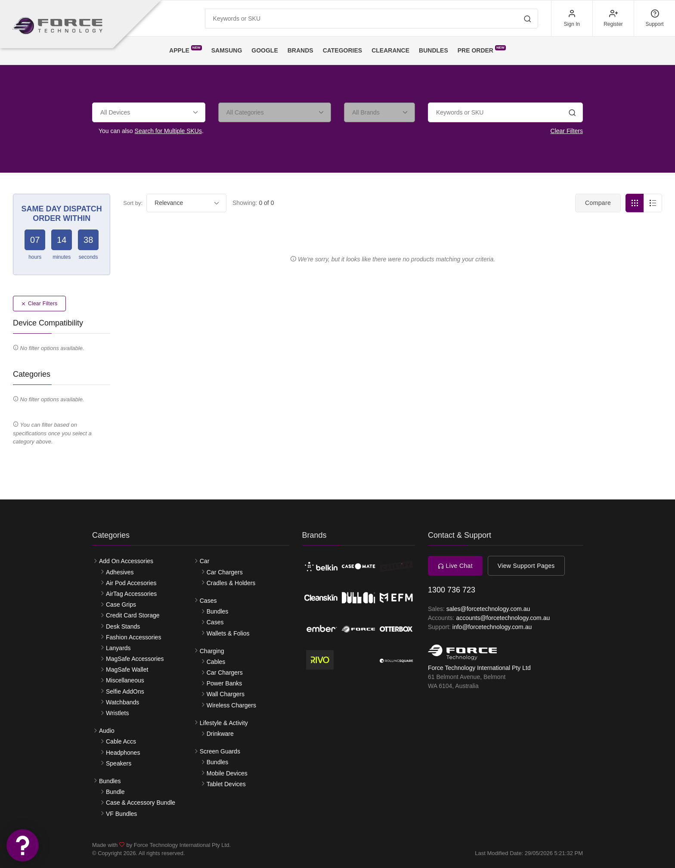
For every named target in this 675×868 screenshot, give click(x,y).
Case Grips (121, 604)
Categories (342, 50)
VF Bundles (121, 813)
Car (205, 561)
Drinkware (220, 733)
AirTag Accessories (131, 593)
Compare (598, 202)
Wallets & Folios (228, 633)
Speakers (118, 763)
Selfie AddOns (125, 691)
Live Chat (455, 565)
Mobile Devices (227, 773)
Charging (212, 651)
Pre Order (482, 49)
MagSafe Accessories (135, 658)
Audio (107, 730)
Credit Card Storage (133, 615)
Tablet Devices (226, 784)
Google (264, 50)
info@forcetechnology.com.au (492, 626)
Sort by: (132, 203)
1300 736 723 (451, 590)
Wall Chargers (226, 694)
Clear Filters (567, 130)
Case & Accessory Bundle (140, 802)
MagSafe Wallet (127, 669)
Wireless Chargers (231, 705)
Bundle (115, 791)
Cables (216, 661)
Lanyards (118, 648)
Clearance (390, 50)
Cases (208, 600)
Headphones (123, 752)
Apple (185, 49)
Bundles (433, 50)
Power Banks (224, 683)
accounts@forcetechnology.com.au (503, 617)
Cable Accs (121, 741)
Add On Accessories (126, 561)
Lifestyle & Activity (224, 722)
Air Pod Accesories (131, 583)
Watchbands (122, 702)
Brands (300, 50)
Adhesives (120, 572)
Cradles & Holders (231, 583)
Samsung (226, 50)
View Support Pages (526, 565)
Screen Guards (220, 751)
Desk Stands (123, 626)
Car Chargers (225, 572)
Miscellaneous (125, 680)
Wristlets (117, 713)
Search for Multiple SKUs (168, 130)
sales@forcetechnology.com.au (488, 608)
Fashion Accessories (133, 637)
